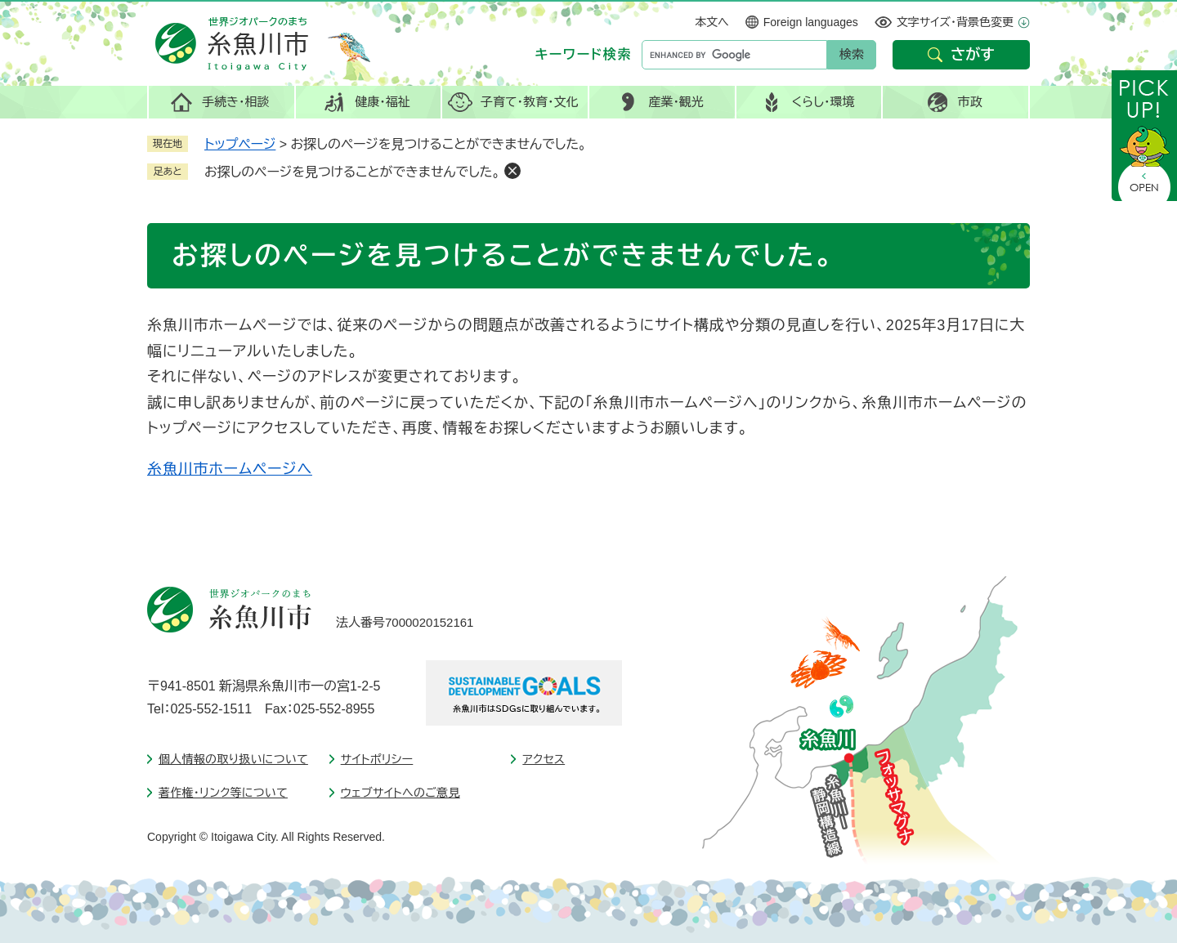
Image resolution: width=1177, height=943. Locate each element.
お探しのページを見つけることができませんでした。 (352, 172)
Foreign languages (810, 22)
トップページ (239, 144)
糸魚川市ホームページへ (229, 469)
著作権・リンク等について (223, 792)
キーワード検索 (583, 54)
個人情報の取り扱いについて (233, 759)
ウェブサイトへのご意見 (400, 792)
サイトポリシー (377, 759)
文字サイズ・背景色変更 (955, 22)
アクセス (543, 759)
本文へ (712, 22)
